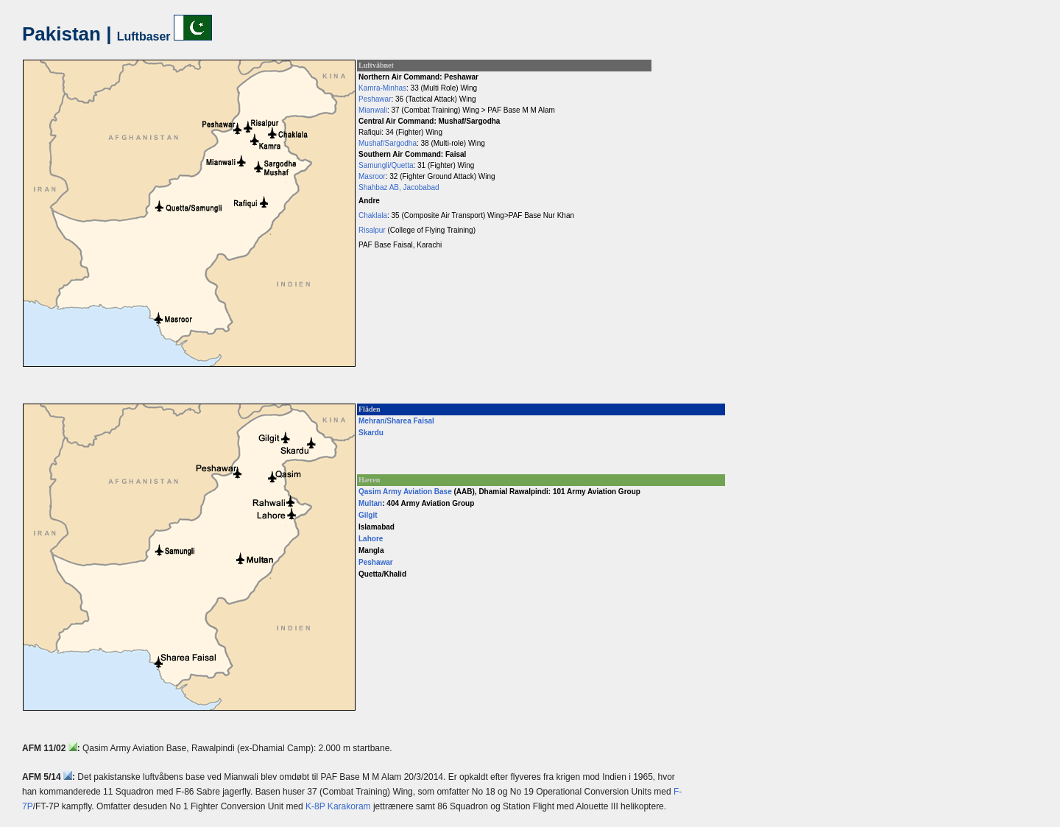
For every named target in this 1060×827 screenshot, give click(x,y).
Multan (370, 503)
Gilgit (368, 515)
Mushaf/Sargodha (387, 143)
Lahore (370, 539)
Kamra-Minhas (382, 88)
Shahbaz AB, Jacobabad (398, 187)
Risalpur (372, 230)
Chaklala (372, 215)
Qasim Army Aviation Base (405, 492)
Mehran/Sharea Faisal (396, 421)
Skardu (371, 433)
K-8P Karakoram (337, 806)
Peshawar (374, 99)
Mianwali (372, 110)
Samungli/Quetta (386, 165)
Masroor (372, 176)
